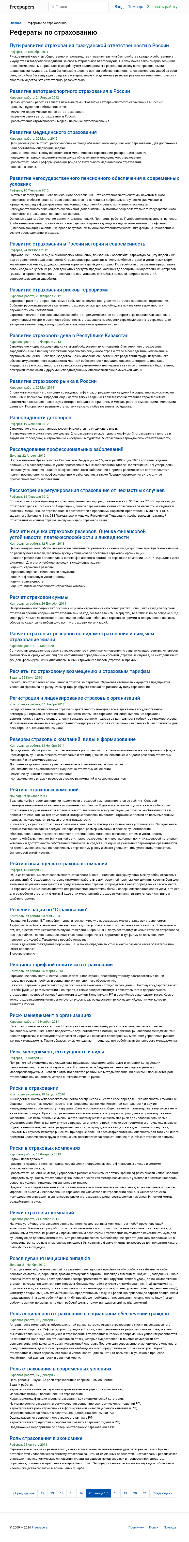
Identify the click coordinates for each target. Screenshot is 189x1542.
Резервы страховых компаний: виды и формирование (73, 739)
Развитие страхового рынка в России (53, 381)
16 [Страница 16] (81, 1493)
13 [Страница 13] (52, 1493)
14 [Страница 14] (61, 1493)
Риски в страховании (34, 1088)
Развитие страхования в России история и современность (77, 244)
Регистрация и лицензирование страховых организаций (75, 698)
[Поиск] (78, 6)
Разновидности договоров (40, 418)
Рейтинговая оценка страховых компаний (58, 864)
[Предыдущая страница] (24, 1493)
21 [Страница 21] (144, 1493)
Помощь (135, 6)
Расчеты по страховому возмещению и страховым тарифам (80, 671)
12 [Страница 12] (42, 1493)
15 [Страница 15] (71, 1493)
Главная (15, 23)
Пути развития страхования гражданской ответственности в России (89, 45)
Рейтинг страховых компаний (44, 790)
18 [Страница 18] (115, 1493)
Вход (119, 6)
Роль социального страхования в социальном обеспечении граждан (89, 1314)
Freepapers (39, 1527)
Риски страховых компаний (42, 1213)
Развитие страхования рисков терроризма (59, 290)
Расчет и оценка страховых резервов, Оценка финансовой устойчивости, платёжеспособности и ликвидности (78, 534)
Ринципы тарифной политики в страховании (61, 965)
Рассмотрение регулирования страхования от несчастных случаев (87, 490)
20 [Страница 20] (135, 1493)
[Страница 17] (98, 1493)
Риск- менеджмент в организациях (51, 1015)
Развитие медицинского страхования (53, 132)
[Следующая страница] (162, 1493)
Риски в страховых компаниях (45, 1148)
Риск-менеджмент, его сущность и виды (57, 1052)
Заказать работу (162, 6)
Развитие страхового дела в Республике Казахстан (69, 335)
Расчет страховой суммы (39, 597)
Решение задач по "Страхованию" (49, 910)
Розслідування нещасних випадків (50, 1258)
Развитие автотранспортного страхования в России (70, 91)
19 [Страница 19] (125, 1493)
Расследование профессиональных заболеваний (67, 449)
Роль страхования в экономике (46, 1438)
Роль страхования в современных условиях (60, 1369)
